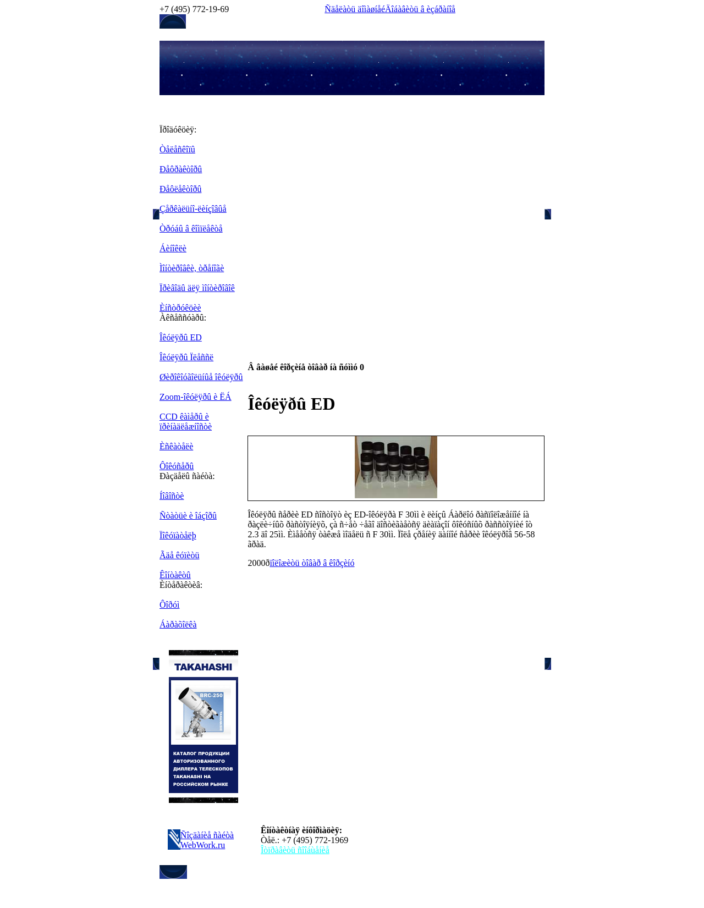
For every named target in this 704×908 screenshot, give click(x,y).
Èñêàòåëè (176, 446)
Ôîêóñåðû (177, 466)
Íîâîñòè (172, 495)
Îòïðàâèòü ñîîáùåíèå (295, 850)
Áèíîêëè (173, 248)
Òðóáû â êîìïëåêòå (191, 228)
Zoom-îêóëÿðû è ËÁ (196, 396)
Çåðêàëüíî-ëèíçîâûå (193, 208)
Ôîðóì (169, 604)
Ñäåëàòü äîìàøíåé (354, 9)
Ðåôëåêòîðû (180, 189)
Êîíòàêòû (175, 575)
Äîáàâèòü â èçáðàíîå (420, 9)
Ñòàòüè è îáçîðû (188, 515)
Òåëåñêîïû (177, 149)
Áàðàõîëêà (178, 624)
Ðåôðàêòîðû (181, 169)
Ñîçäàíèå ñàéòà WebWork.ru (207, 840)
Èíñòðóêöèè (180, 307)
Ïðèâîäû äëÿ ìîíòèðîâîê (197, 288)
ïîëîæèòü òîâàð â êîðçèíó (312, 563)
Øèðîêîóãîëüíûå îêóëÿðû (201, 377)
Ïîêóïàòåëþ (178, 535)
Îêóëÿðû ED (181, 337)
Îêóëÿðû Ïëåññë (186, 357)
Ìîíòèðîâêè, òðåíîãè (192, 268)
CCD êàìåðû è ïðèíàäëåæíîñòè (186, 421)
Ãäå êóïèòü (179, 555)
